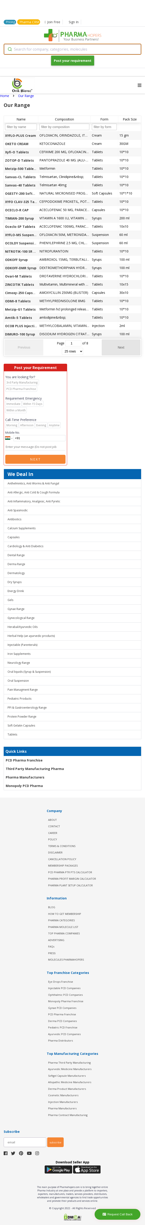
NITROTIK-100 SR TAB (22, 251)
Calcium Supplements (22, 528)
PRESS (51, 953)
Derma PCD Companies (62, 1021)
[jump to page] (73, 343)
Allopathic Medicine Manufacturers (69, 1082)
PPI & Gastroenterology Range (27, 708)
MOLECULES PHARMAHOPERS (66, 959)
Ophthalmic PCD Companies (65, 994)
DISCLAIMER (55, 852)
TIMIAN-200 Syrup (19, 218)
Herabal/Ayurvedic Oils (23, 627)
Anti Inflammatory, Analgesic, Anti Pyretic (34, 501)
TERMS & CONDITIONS (61, 846)
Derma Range (16, 564)
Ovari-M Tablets (18, 276)
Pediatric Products (19, 699)
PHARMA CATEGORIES (61, 920)
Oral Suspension (18, 681)
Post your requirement (72, 60)
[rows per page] (72, 351)
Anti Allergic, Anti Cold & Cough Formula (34, 492)
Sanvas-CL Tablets (20, 177)
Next (121, 347)
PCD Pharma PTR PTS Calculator (70, 872)
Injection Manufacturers (63, 1102)
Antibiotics (14, 519)
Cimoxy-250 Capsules (22, 293)
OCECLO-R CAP (17, 210)
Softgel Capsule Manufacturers (67, 1075)
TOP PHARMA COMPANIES (64, 933)
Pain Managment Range (23, 690)
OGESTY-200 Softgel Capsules (29, 193)
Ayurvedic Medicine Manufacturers (69, 1069)
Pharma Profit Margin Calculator (72, 878)
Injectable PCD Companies (64, 988)
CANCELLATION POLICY (62, 859)
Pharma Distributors (60, 1040)
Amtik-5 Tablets (18, 317)
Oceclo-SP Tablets (20, 226)
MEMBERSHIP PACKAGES (63, 865)
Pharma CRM (29, 22)
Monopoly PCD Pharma (24, 786)
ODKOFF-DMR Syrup (20, 268)
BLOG (51, 907)
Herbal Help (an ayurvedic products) (31, 636)
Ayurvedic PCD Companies (64, 1034)
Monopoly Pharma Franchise (65, 1001)
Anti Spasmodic (18, 510)
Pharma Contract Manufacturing (68, 1115)
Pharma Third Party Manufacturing (69, 1062)
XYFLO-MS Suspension (23, 235)
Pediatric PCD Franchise (62, 1027)
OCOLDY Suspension (21, 243)
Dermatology (16, 573)
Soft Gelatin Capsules (21, 725)
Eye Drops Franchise (60, 981)
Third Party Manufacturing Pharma (35, 769)
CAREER (52, 833)
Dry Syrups (15, 582)
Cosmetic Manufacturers (63, 1095)
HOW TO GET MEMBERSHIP (64, 914)
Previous (24, 347)
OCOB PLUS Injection (21, 326)
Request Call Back (118, 1214)
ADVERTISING (56, 940)
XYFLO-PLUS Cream (20, 135)
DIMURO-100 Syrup (20, 334)
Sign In (74, 22)
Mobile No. (12, 432)
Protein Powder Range (22, 716)
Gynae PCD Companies (62, 1008)
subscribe (55, 1142)
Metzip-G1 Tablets (20, 309)
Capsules (13, 537)
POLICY (52, 839)
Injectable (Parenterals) (22, 645)
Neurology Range (19, 663)
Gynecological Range (21, 618)
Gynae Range (16, 609)
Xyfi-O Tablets (17, 152)
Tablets (12, 734)
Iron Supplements (19, 654)
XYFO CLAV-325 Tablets (24, 202)
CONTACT (54, 826)
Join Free (52, 22)
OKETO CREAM (16, 144)
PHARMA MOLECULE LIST (63, 927)
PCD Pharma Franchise (24, 760)
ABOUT (52, 819)
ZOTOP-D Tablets (19, 160)
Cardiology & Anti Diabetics (25, 546)
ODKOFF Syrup (16, 260)
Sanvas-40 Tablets (20, 185)
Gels (10, 600)
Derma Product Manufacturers (67, 1088)
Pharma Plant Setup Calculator (70, 885)
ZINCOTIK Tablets (19, 284)
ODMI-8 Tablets (18, 301)
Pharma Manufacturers (25, 777)
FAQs (51, 946)
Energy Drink (16, 591)
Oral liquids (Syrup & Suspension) (29, 672)
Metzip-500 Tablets (21, 168)
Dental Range (16, 555)
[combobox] (72, 49)
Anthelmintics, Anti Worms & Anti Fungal (33, 483)
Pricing (10, 22)
